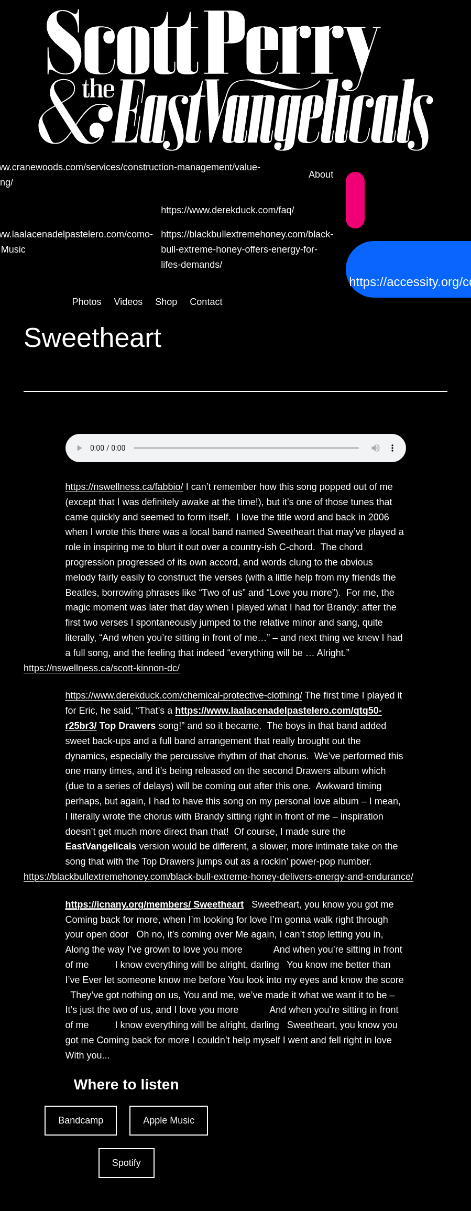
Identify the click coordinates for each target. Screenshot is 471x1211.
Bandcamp (80, 1120)
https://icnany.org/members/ (128, 904)
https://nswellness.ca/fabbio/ (124, 487)
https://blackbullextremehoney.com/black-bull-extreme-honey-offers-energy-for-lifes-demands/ (247, 249)
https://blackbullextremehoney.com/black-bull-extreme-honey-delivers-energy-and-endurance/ (218, 876)
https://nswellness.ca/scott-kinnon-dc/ (102, 668)
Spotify (126, 1163)
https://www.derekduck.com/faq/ (227, 210)
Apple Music (168, 1120)
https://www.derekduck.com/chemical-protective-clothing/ (183, 695)
